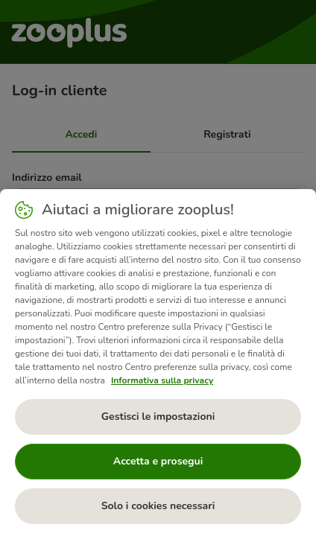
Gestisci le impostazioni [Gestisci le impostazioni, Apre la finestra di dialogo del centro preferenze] (158, 416)
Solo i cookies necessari (158, 506)
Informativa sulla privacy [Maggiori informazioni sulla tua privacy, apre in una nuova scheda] (162, 380)
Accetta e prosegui (158, 461)
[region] (158, 362)
